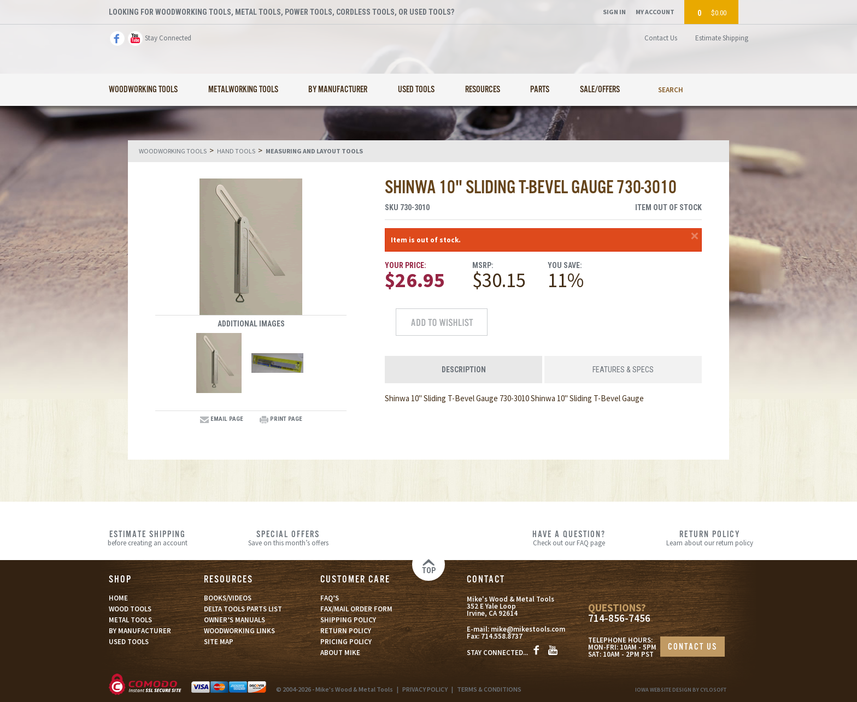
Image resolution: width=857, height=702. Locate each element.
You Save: (565, 265)
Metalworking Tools (243, 90)
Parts (539, 90)
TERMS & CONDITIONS (489, 689)
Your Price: (405, 265)
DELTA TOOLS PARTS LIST (243, 608)
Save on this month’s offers (288, 537)
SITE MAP (218, 641)
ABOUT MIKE (340, 652)
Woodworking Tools (143, 90)
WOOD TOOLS (130, 608)
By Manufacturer (337, 90)
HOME (118, 598)
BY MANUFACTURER (140, 630)
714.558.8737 (502, 636)
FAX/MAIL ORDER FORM (356, 608)
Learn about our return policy (709, 537)
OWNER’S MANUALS (234, 619)
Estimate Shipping (721, 38)
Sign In (614, 12)
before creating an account (148, 537)
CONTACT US (692, 647)
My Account (655, 12)
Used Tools (416, 90)
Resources (482, 90)
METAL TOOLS (130, 619)
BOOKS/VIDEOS (227, 598)
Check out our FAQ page (569, 537)
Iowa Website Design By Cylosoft (680, 689)
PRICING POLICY (346, 641)
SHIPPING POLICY (348, 619)
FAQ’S (329, 598)
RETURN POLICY (345, 630)
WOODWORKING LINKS (239, 630)
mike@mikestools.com (528, 629)
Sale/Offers (600, 90)
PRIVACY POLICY (425, 689)
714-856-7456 (619, 618)
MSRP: (483, 265)
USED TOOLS (129, 641)
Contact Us (660, 38)
